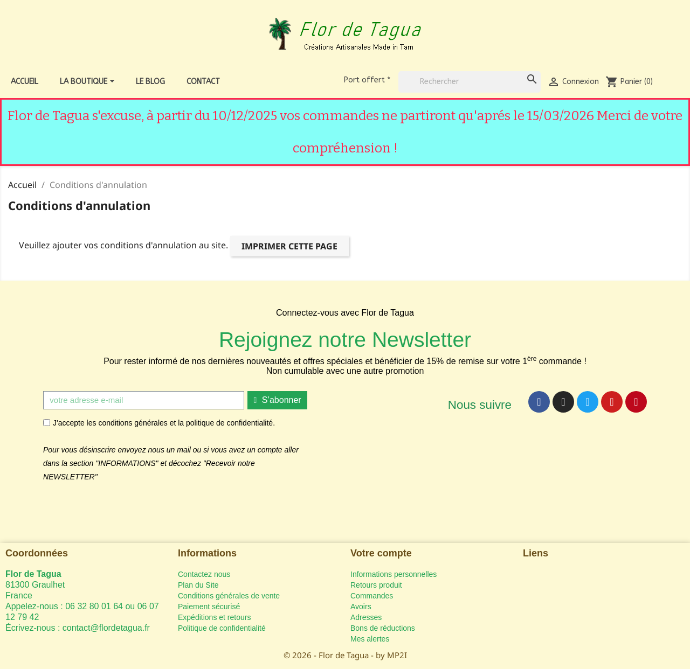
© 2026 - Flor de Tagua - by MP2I (345, 655)
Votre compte (381, 553)
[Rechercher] (469, 82)
